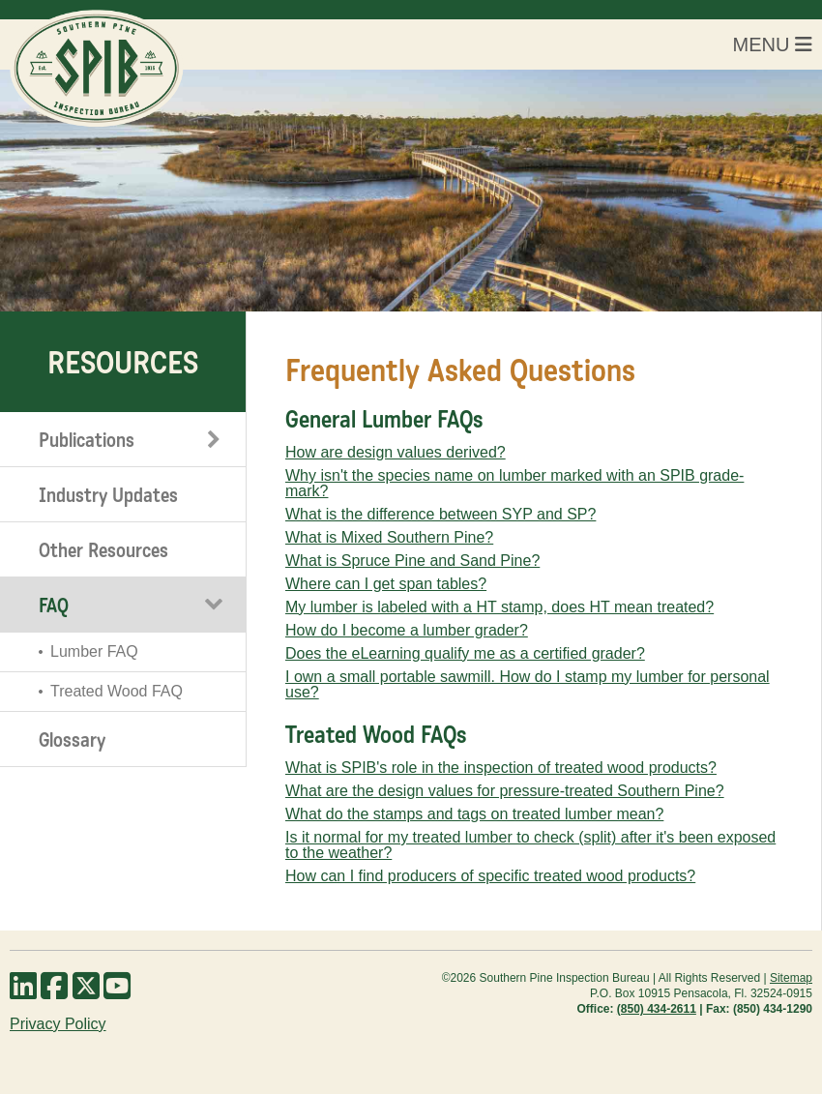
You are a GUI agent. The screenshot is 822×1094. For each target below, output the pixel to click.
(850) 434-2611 (656, 1009)
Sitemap (791, 978)
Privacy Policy (58, 1024)
